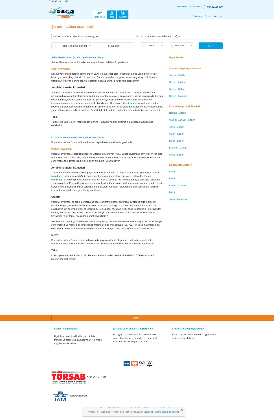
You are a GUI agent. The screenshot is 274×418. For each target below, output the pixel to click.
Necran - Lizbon (177, 112)
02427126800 (213, 6)
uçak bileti (100, 14)
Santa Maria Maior (178, 199)
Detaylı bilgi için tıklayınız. (167, 412)
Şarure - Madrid (177, 82)
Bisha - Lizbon (176, 140)
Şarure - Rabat (177, 89)
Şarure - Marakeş (178, 96)
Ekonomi (179, 45)
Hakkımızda (181, 6)
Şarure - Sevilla (177, 75)
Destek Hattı (194, 6)
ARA (210, 45)
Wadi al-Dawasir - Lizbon (182, 119)
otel (112, 14)
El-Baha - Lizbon (178, 147)
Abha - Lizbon (176, 126)
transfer (123, 14)
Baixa (172, 192)
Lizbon (172, 171)
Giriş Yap (217, 16)
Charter (136, 318)
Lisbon (172, 178)
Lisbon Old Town (178, 185)
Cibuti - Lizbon (176, 154)
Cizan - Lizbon (176, 133)
